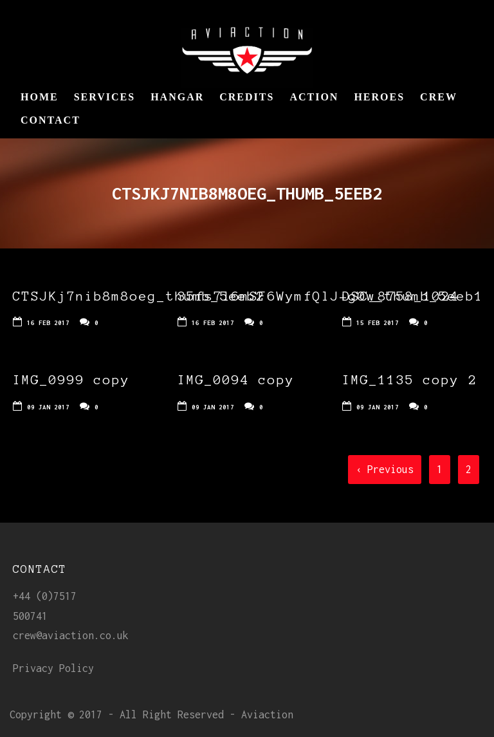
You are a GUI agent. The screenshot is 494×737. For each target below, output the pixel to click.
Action (313, 96)
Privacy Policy (53, 668)
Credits (246, 96)
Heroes (379, 96)
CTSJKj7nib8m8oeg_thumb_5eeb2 (139, 296)
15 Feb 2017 (377, 322)
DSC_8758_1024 (400, 296)
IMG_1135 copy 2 (409, 380)
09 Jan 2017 (48, 407)
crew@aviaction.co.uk (71, 635)
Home (40, 96)
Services (104, 96)
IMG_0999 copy (71, 380)
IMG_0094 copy (236, 380)
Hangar (177, 96)
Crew (438, 96)
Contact (50, 120)
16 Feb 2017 (48, 322)
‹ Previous (385, 469)
